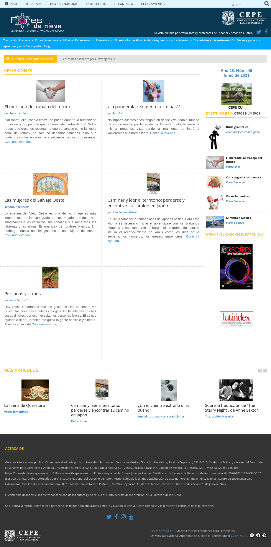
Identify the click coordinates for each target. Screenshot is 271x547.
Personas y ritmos (23, 293)
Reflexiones (83, 40)
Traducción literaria (16, 40)
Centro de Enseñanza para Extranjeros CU (88, 59)
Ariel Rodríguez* (19, 207)
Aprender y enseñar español (22, 46)
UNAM (11, 4)
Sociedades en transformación (214, 40)
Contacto (124, 4)
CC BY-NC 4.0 (249, 535)
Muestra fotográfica (128, 40)
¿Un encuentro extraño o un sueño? (163, 408)
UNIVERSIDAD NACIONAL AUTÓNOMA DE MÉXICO (36, 31)
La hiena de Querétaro (24, 405)
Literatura (103, 40)
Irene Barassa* (18, 300)
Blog (47, 46)
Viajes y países (247, 40)
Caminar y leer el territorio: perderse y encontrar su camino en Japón (145, 203)
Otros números (64, 4)
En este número (219, 113)
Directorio (96, 4)
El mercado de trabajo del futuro (37, 107)
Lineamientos (153, 4)
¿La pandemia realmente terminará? (144, 107)
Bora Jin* (117, 113)
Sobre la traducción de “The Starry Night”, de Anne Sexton (232, 408)
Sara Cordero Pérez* (124, 212)
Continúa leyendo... (19, 141)
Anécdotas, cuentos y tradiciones (166, 40)
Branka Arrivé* (18, 113)
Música (68, 40)
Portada (33, 4)
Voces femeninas (46, 40)
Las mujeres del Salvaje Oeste (34, 200)
